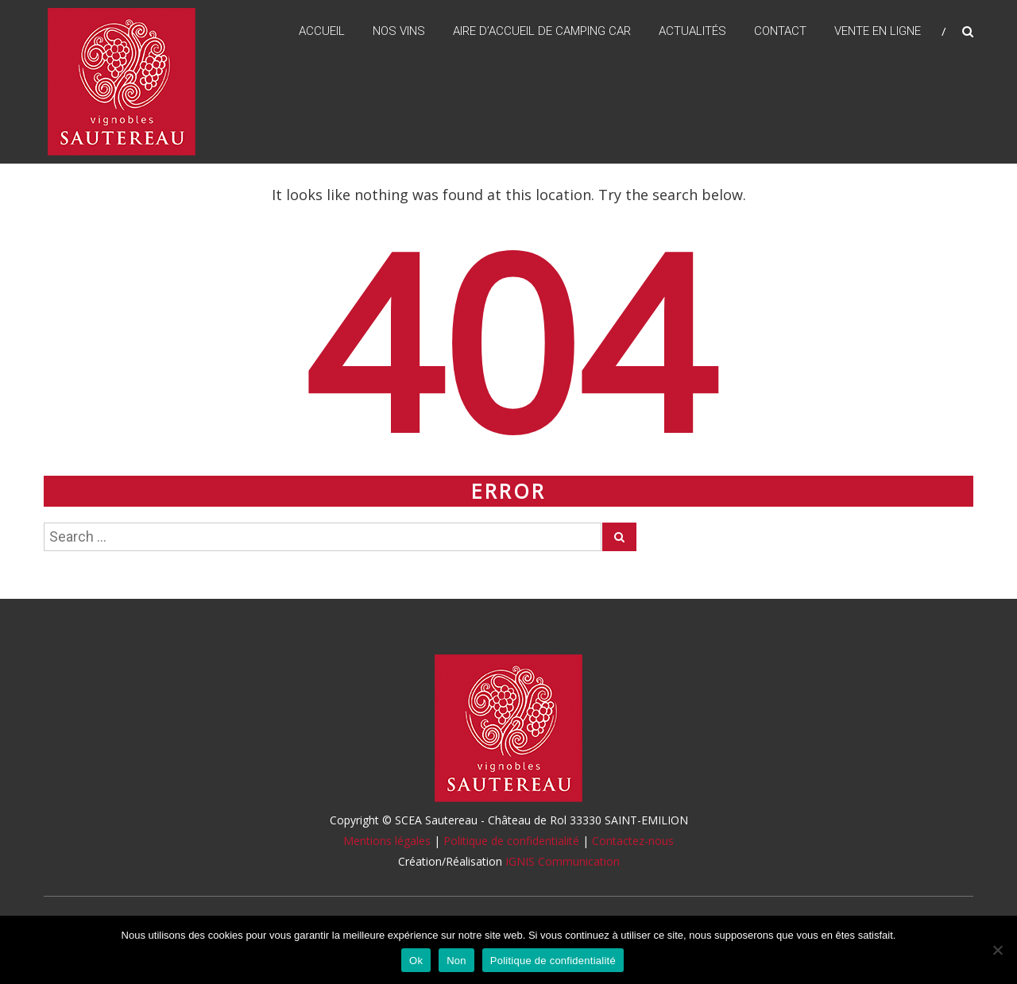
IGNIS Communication (562, 861)
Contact (780, 31)
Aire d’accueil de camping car (542, 31)
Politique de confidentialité (511, 840)
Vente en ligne (877, 31)
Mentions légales (387, 840)
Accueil (322, 31)
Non (456, 961)
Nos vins (399, 31)
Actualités (692, 31)
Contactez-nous (633, 840)
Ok (416, 961)
